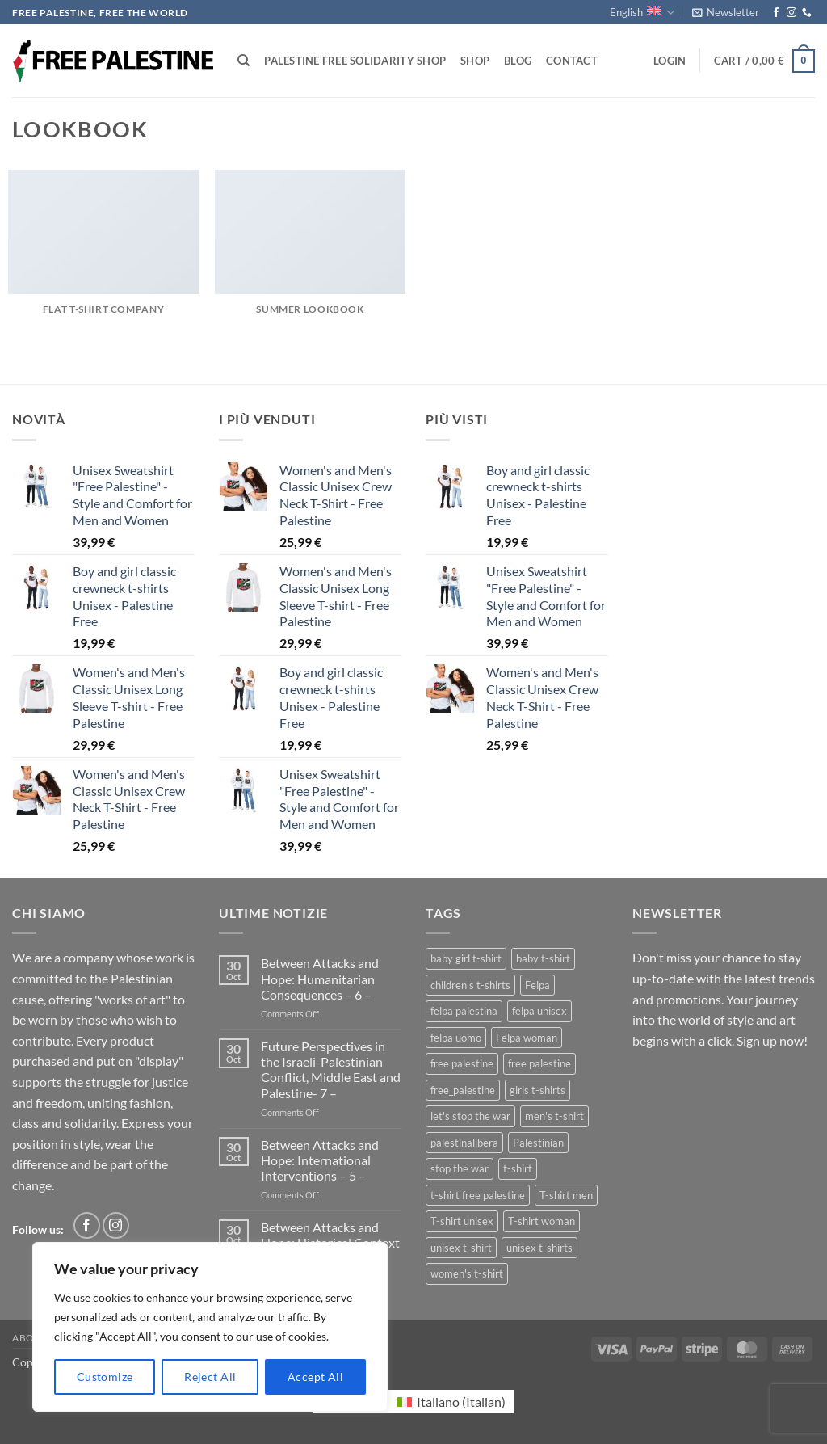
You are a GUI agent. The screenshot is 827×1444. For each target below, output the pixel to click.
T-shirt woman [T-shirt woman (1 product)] (541, 1221)
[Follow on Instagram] (791, 13)
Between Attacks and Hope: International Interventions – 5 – (320, 1160)
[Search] (243, 60)
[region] (210, 1327)
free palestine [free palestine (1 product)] (539, 1063)
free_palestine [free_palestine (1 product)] (462, 1090)
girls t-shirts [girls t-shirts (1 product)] (537, 1090)
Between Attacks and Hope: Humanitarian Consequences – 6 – (320, 978)
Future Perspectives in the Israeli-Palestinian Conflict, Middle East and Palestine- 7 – (331, 1069)
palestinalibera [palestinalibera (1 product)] (464, 1142)
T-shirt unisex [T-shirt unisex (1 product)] (461, 1221)
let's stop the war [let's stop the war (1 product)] (470, 1115)
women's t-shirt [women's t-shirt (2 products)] (466, 1273)
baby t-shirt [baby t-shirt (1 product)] (543, 958)
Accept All (315, 1376)
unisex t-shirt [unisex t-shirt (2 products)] (461, 1247)
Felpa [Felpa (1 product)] (537, 985)
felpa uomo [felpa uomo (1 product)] (455, 1037)
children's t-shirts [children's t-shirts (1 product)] (470, 985)
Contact (572, 60)
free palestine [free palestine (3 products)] (461, 1063)
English (642, 12)
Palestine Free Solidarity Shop (355, 60)
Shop (474, 60)
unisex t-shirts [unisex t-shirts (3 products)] (539, 1247)
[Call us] (807, 13)
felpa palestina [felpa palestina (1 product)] (463, 1010)
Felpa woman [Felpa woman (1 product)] (526, 1037)
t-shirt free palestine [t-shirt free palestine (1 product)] (477, 1195)
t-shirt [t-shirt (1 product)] (517, 1168)
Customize (105, 1376)
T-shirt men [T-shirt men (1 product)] (566, 1195)
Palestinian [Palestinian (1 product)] (538, 1142)
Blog (517, 60)
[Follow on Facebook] (776, 13)
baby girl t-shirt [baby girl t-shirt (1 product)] (466, 958)
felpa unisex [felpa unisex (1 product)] (539, 1010)
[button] (725, 12)
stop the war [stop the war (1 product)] (459, 1168)
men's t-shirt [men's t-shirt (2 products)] (554, 1115)
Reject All (210, 1376)
